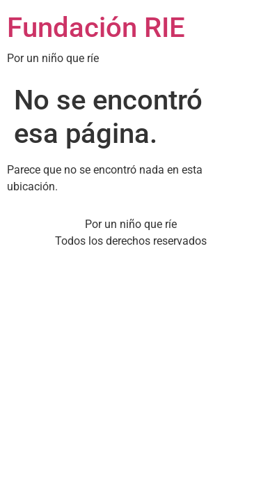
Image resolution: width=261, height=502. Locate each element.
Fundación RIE (96, 27)
